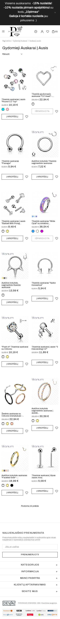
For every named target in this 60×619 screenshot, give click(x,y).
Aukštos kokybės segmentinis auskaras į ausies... (42, 410)
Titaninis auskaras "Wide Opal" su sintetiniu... (43, 222)
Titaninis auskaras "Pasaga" (10, 162)
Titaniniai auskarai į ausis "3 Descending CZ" (45, 348)
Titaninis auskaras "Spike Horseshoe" (44, 284)
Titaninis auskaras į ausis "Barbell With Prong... (13, 222)
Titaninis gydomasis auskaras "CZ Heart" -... (43, 95)
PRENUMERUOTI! (30, 555)
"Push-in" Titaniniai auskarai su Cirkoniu (15, 348)
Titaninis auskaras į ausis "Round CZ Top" (13, 100)
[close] (55, 12)
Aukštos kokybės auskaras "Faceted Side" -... (14, 476)
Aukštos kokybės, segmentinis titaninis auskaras (11, 285)
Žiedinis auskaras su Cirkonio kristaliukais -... (13, 415)
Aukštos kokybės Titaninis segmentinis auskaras (44, 162)
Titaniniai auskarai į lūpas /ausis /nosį (44, 476)
